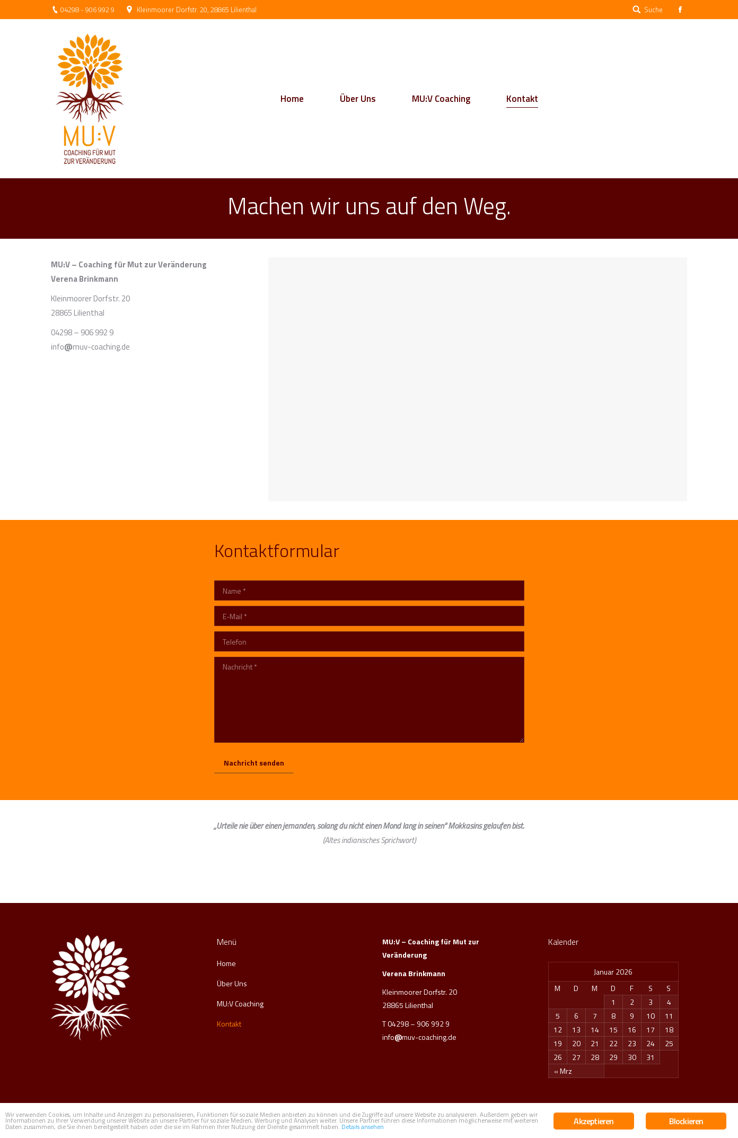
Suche (653, 10)
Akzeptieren (593, 1105)
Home (226, 963)
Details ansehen (374, 1128)
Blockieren (686, 1105)
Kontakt (229, 1023)
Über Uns (232, 983)
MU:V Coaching (240, 1003)
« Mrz (563, 1071)
